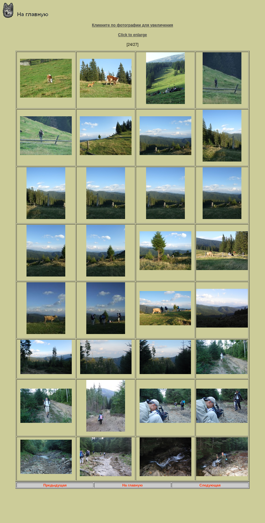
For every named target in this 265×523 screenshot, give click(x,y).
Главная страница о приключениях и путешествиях (28, 10)
